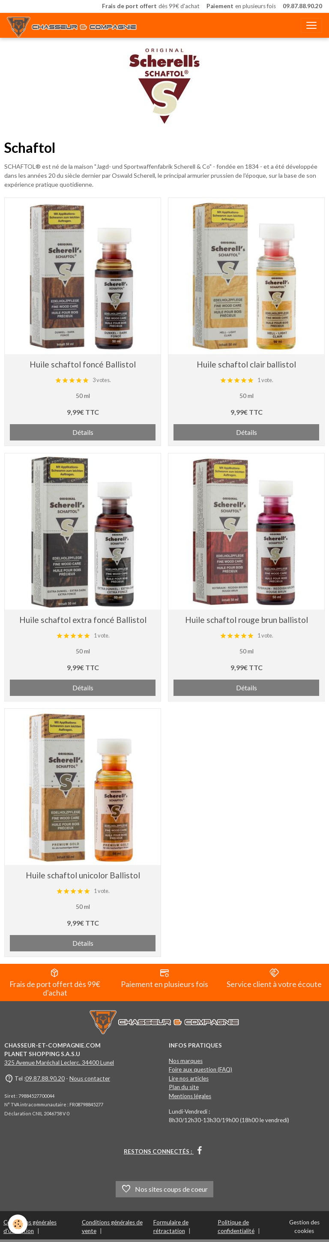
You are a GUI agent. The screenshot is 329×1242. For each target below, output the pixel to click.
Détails (82, 432)
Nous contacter (89, 1078)
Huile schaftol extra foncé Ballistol (83, 620)
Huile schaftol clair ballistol (246, 364)
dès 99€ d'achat (151, 6)
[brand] (74, 25)
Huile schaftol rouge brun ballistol (246, 620)
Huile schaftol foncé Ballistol (83, 364)
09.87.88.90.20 (45, 1078)
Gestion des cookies (304, 1226)
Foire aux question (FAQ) (200, 1069)
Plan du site (184, 1087)
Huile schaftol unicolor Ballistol (83, 875)
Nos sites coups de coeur (164, 1189)
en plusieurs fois (241, 6)
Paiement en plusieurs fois (164, 978)
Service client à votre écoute (274, 978)
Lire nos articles (189, 1078)
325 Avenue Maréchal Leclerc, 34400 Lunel (59, 1062)
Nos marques (186, 1060)
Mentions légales (190, 1096)
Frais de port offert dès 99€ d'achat (54, 982)
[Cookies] (18, 1224)
